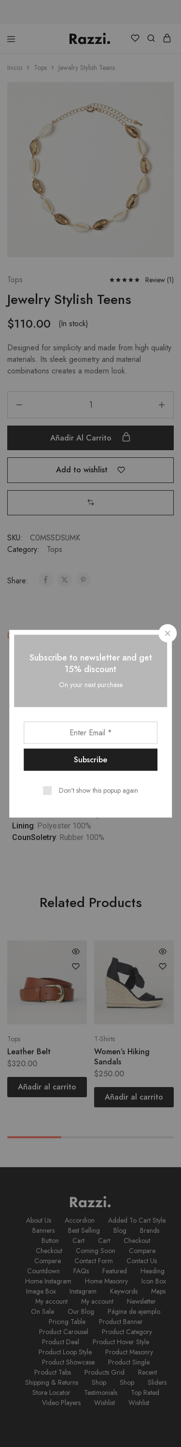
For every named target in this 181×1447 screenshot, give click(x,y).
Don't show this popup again (98, 790)
